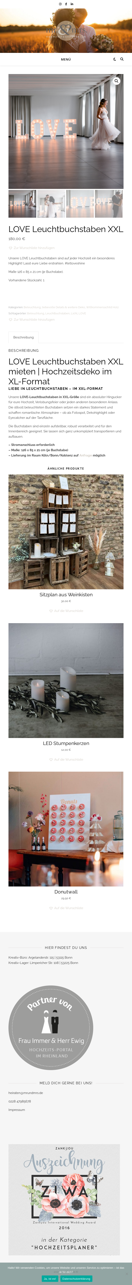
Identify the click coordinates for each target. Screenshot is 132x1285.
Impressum (16, 1110)
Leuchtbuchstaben (57, 313)
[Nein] (127, 1274)
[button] (116, 81)
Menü (66, 59)
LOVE (82, 313)
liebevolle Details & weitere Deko (63, 307)
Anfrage (85, 455)
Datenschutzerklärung (76, 1278)
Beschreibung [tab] (23, 337)
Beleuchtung (32, 307)
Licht (74, 313)
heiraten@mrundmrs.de (25, 1093)
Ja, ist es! (50, 1278)
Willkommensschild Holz (102, 307)
